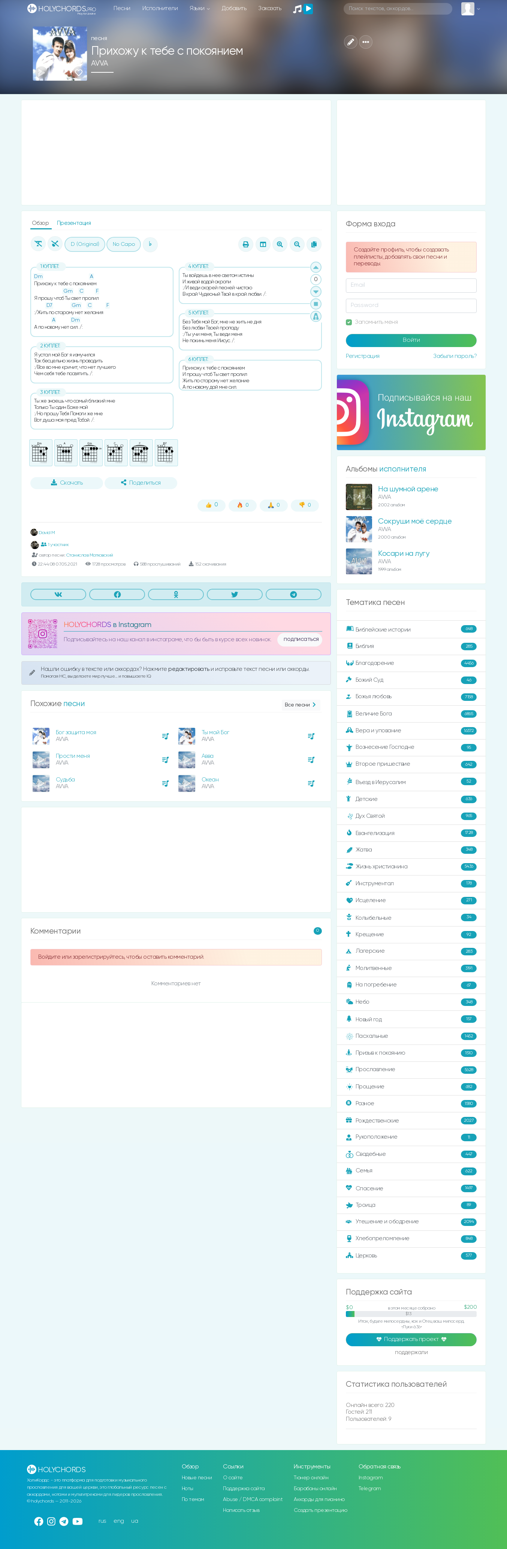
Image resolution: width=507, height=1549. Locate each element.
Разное (411, 1103)
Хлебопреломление (411, 1239)
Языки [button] (198, 8)
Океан (210, 780)
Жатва (411, 850)
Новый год (411, 1019)
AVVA (99, 63)
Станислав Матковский (89, 555)
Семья (411, 1171)
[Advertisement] (176, 152)
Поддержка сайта (244, 1488)
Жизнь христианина (411, 867)
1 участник (55, 544)
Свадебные (411, 1154)
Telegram (370, 1488)
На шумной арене (408, 489)
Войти (411, 340)
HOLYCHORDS (87, 625)
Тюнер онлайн (311, 1477)
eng (119, 1521)
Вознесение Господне (411, 747)
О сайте (233, 1477)
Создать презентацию (320, 1510)
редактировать (189, 669)
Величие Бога (411, 714)
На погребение (411, 985)
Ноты (187, 1488)
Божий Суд (411, 680)
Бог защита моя (76, 732)
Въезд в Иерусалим (411, 782)
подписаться (301, 639)
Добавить (234, 8)
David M (42, 532)
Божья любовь (411, 697)
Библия (411, 646)
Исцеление (411, 900)
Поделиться (141, 482)
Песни (122, 8)
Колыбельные (411, 918)
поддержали (411, 1353)
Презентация (74, 223)
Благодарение (411, 663)
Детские (411, 799)
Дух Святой (411, 816)
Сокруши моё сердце (415, 521)
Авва (208, 756)
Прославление (411, 1070)
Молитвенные (411, 968)
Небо (411, 1002)
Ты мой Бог (215, 732)
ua (134, 1521)
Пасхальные (411, 1036)
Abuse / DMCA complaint (253, 1499)
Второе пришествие (411, 764)
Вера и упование (411, 731)
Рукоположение (411, 1137)
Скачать (67, 482)
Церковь (411, 1256)
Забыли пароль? (455, 356)
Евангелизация (411, 833)
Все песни (301, 705)
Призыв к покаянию (411, 1053)
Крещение (411, 934)
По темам (193, 1499)
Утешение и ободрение (411, 1222)
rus (102, 1521)
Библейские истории (411, 629)
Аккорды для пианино (319, 1499)
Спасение (411, 1188)
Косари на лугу (403, 554)
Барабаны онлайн (315, 1488)
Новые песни (197, 1477)
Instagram (371, 1477)
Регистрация (363, 356)
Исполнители (160, 8)
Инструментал (411, 883)
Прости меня (73, 756)
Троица (411, 1205)
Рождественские (411, 1120)
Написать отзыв (241, 1510)
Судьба (65, 780)
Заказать (269, 8)
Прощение (411, 1087)
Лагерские (411, 951)
